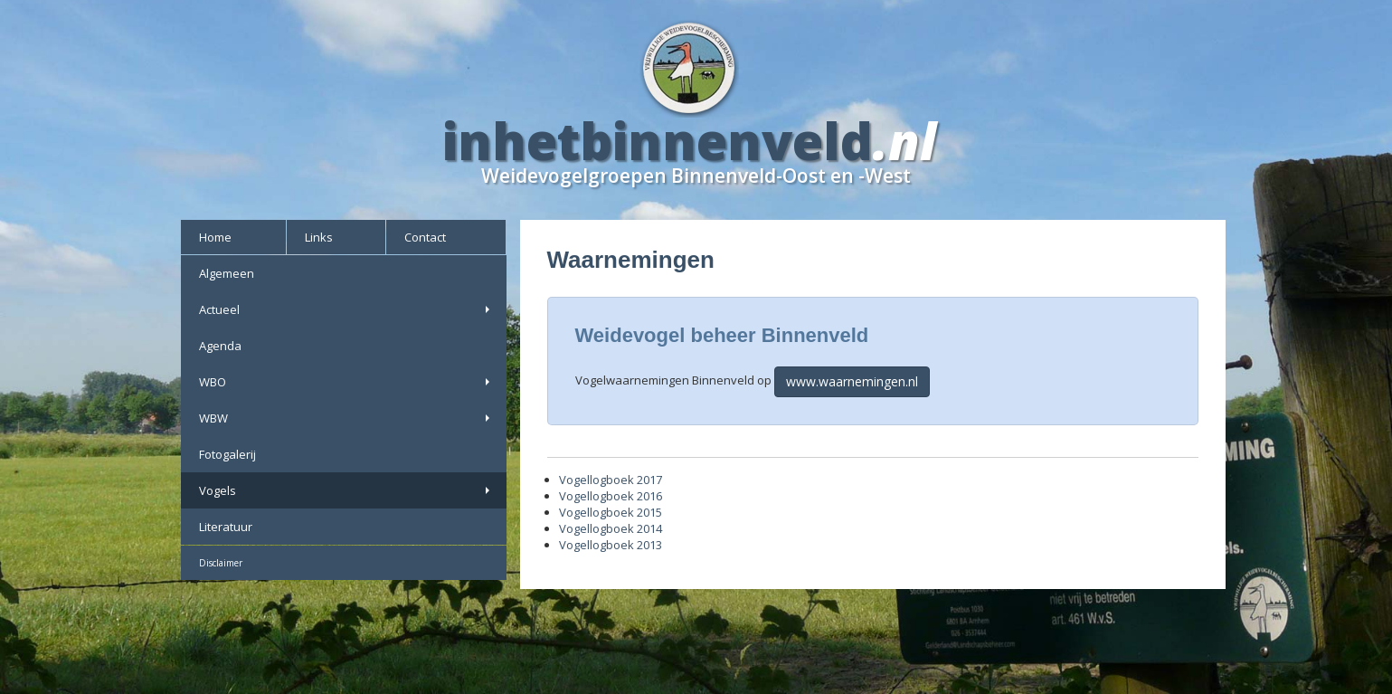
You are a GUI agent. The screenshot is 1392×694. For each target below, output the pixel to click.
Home (215, 237)
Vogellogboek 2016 (610, 496)
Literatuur (225, 526)
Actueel (346, 309)
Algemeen (226, 273)
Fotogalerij (227, 454)
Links (319, 237)
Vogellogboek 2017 (610, 479)
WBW (346, 418)
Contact (425, 237)
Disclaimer (220, 562)
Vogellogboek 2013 (610, 545)
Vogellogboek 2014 (610, 528)
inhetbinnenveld (657, 140)
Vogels (346, 490)
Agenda (220, 345)
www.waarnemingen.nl (852, 381)
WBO (346, 382)
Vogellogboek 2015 (610, 512)
